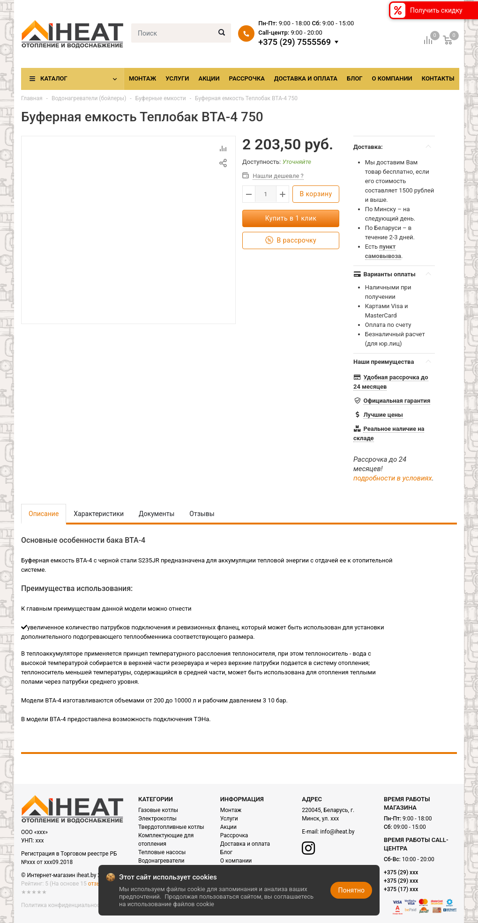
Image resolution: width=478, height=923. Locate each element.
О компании (392, 78)
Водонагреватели (161, 860)
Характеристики (99, 513)
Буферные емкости (161, 98)
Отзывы (201, 513)
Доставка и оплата (305, 78)
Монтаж (142, 78)
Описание (44, 513)
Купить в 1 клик (291, 218)
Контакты (438, 78)
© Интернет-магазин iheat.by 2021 (65, 875)
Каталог (53, 78)
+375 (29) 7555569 (294, 42)
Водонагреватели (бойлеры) (89, 98)
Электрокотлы (157, 818)
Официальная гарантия (396, 400)
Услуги (177, 78)
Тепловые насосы (162, 852)
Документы (156, 513)
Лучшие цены (383, 414)
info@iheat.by (337, 831)
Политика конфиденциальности (63, 905)
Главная (32, 98)
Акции (208, 78)
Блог (355, 78)
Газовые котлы (158, 810)
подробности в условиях (392, 478)
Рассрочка (247, 78)
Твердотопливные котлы (171, 827)
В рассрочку (290, 240)
